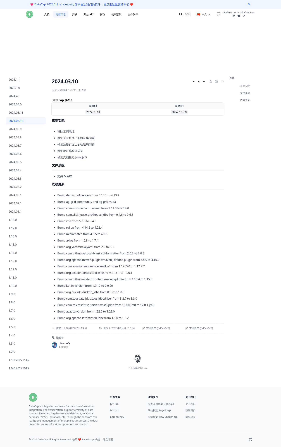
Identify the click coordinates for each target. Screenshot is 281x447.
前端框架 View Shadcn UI (162, 416)
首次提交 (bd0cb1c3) (158, 328)
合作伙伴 (133, 14)
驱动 (102, 14)
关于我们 (190, 404)
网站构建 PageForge (159, 410)
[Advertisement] (140, 25)
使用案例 (116, 14)
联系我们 (190, 410)
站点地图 (108, 439)
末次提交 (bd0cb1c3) (201, 328)
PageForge (88, 439)
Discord (114, 410)
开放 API (88, 14)
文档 (46, 14)
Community (117, 416)
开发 (74, 14)
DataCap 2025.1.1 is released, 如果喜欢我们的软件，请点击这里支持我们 (81, 4)
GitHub (114, 404)
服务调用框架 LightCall (161, 404)
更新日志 (61, 14)
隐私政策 (190, 416)
